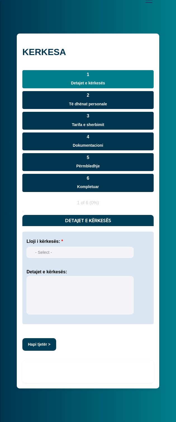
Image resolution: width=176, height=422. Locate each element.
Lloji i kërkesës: (43, 241)
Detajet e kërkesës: (47, 271)
